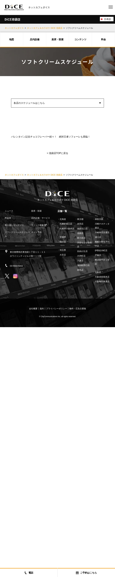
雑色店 (80, 520)
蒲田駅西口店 (83, 515)
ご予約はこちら (86, 572)
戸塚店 (98, 505)
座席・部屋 (57, 39)
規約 (42, 558)
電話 (28, 572)
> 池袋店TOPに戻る (57, 403)
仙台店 (63, 491)
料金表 (8, 468)
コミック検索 (39, 475)
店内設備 (34, 39)
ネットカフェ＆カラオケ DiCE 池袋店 (44, 28)
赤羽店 (80, 473)
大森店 (80, 510)
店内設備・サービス (40, 468)
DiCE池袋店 (12, 19)
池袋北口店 (82, 478)
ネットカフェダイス (14, 28)
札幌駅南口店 (66, 473)
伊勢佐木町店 (101, 500)
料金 (103, 39)
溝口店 (98, 487)
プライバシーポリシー (56, 558)
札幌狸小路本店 (67, 478)
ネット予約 (36, 482)
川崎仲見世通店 (102, 482)
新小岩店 (81, 488)
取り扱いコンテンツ (14, 475)
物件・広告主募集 (77, 558)
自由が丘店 (82, 501)
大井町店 (81, 506)
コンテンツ (80, 39)
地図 (11, 39)
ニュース (9, 461)
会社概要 (33, 558)
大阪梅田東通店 (102, 531)
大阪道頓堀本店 (102, 526)
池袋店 (80, 483)
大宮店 (63, 504)
